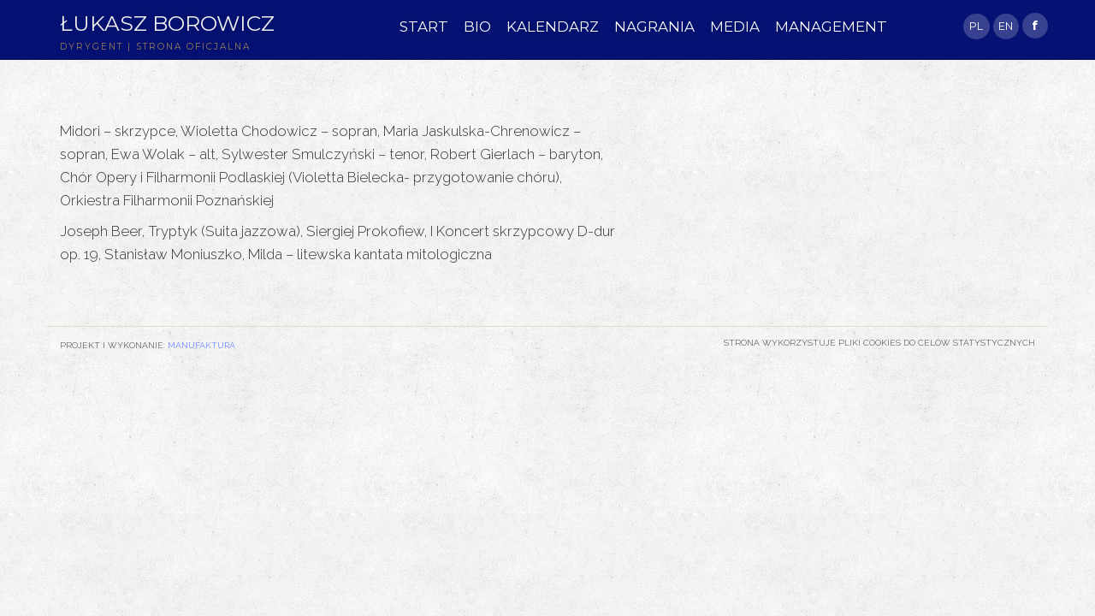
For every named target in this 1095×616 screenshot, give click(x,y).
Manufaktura (201, 345)
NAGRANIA (654, 26)
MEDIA (735, 26)
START (424, 26)
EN (1005, 26)
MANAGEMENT (831, 26)
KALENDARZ (552, 26)
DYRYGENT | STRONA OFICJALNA (155, 46)
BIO (477, 26)
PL (976, 26)
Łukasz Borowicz (167, 23)
